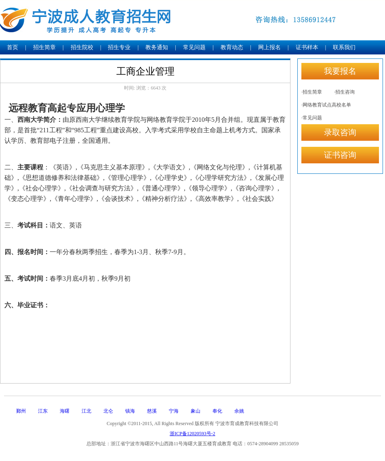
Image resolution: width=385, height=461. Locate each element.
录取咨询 (340, 132)
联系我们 (344, 47)
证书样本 (307, 47)
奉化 (217, 411)
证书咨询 (340, 154)
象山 (195, 411)
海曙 (64, 411)
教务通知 (156, 47)
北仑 (108, 411)
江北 (86, 411)
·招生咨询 (344, 92)
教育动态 (232, 47)
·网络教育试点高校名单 (326, 105)
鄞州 (21, 411)
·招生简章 (311, 92)
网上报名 (269, 47)
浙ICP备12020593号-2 (192, 433)
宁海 (174, 411)
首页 (12, 47)
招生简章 (44, 47)
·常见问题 (311, 118)
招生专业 (119, 47)
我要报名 (340, 71)
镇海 (130, 411)
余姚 (239, 411)
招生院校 (82, 47)
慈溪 (152, 411)
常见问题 (194, 47)
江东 (43, 411)
